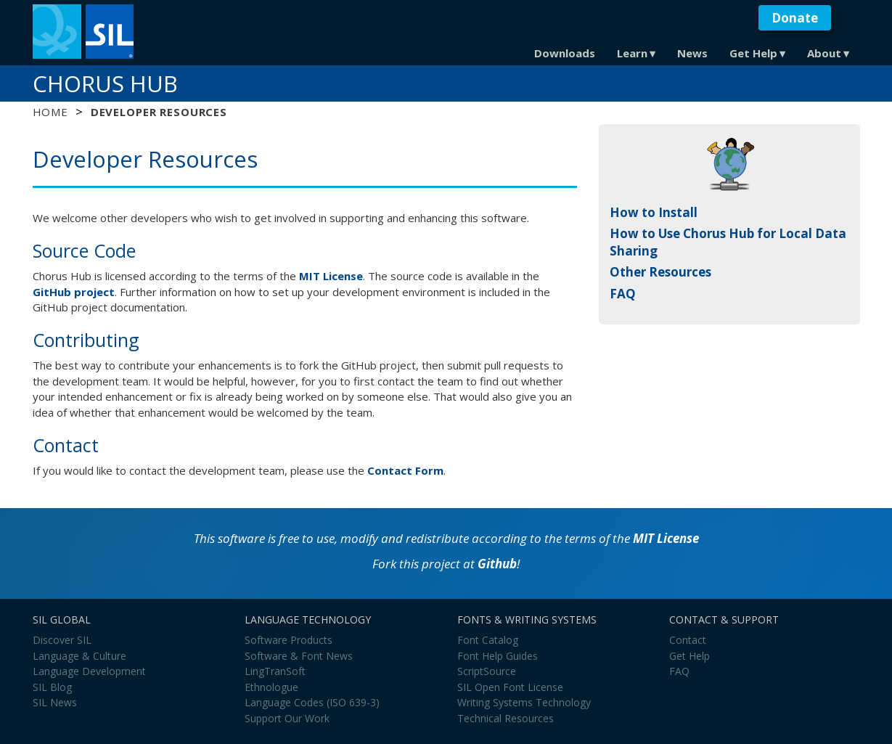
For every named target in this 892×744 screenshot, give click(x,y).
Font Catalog (487, 640)
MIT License (331, 276)
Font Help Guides (497, 656)
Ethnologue (271, 687)
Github (497, 563)
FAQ (623, 293)
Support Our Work (287, 718)
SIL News (55, 702)
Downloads (564, 53)
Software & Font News (299, 656)
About (824, 53)
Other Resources (660, 271)
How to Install (653, 212)
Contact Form (405, 470)
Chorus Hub (105, 83)
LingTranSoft (275, 671)
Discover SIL (62, 640)
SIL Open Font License (510, 687)
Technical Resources (505, 718)
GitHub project (74, 292)
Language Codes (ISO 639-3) (312, 702)
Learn (632, 53)
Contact (687, 640)
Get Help (753, 53)
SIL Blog (52, 687)
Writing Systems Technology (524, 702)
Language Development (89, 671)
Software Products (288, 640)
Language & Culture (79, 656)
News (692, 53)
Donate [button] (795, 17)
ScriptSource (486, 671)
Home (50, 112)
